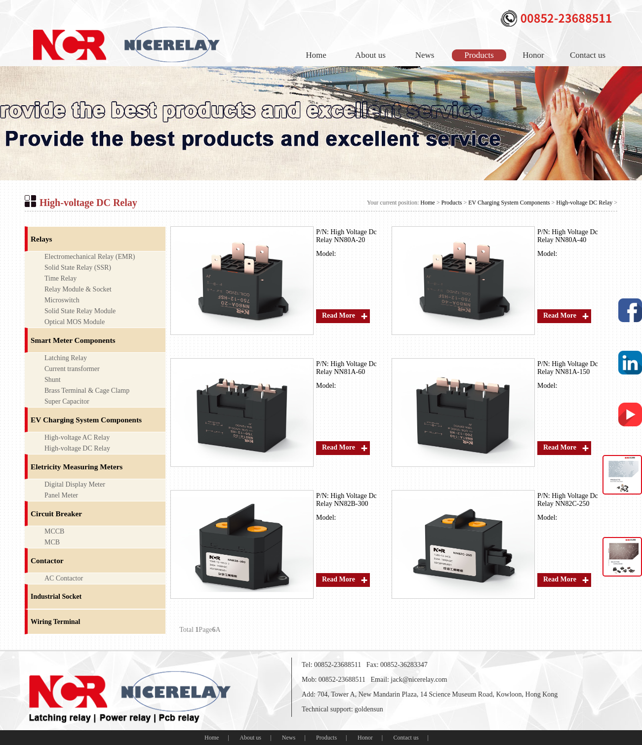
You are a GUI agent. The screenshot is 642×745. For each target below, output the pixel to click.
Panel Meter (61, 495)
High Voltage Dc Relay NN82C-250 (567, 499)
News (425, 55)
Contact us (587, 55)
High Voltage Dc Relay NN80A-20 (346, 236)
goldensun (369, 709)
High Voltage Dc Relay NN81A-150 (567, 367)
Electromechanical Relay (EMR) (89, 256)
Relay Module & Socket (78, 289)
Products (479, 55)
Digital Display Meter (74, 484)
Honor (533, 55)
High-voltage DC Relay (584, 202)
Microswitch (62, 300)
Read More (338, 315)
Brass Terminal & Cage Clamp (86, 390)
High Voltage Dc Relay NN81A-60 (346, 367)
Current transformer (72, 368)
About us (370, 55)
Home (316, 55)
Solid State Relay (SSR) (77, 267)
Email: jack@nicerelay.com (408, 679)
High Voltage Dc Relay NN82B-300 (346, 499)
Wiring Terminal (55, 621)
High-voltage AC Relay (77, 437)
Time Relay (60, 278)
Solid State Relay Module (80, 311)
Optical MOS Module (74, 322)
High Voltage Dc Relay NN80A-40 (567, 236)
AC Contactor (63, 578)
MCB (52, 542)
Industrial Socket (56, 596)
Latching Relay (65, 358)
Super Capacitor (66, 401)
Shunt (52, 379)
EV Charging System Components (509, 202)
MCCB (54, 531)
